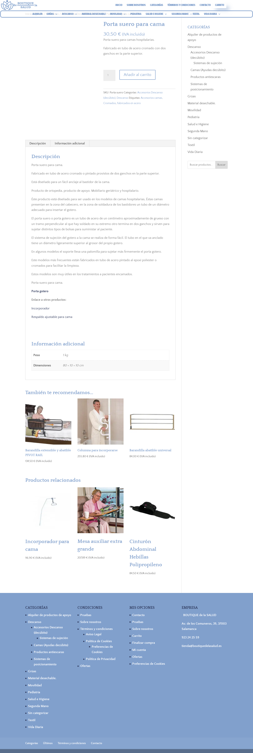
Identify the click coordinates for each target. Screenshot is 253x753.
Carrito (219, 5)
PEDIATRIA (135, 14)
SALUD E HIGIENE (154, 14)
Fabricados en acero (129, 103)
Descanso (122, 98)
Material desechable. (202, 103)
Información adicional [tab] (70, 143)
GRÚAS (50, 14)
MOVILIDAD (116, 14)
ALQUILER (37, 14)
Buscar (221, 164)
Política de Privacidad (100, 659)
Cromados (109, 103)
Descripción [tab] (37, 143)
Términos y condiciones (181, 5)
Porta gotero (39, 291)
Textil (191, 145)
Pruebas (85, 615)
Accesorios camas (151, 98)
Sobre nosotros (136, 5)
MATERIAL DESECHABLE (94, 14)
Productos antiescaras (206, 77)
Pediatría (193, 117)
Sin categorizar (198, 138)
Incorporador (40, 308)
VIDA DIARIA (210, 14)
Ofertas (85, 666)
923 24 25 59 (190, 637)
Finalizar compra (143, 643)
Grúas (192, 96)
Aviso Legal (93, 634)
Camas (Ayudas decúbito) (208, 70)
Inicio (118, 5)
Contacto (205, 5)
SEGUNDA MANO (180, 14)
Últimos (48, 743)
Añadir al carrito (137, 75)
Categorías (156, 5)
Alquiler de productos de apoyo (49, 615)
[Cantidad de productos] (109, 75)
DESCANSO (68, 14)
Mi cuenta (139, 650)
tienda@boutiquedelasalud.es (202, 646)
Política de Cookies (99, 641)
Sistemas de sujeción (208, 63)
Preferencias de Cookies (148, 664)
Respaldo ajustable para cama (51, 317)
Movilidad (194, 110)
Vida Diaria (195, 152)
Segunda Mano (198, 131)
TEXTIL (196, 14)
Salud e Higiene (198, 124)
